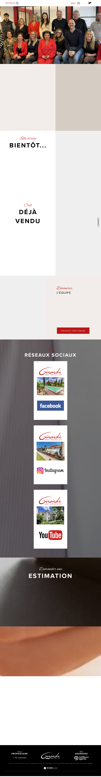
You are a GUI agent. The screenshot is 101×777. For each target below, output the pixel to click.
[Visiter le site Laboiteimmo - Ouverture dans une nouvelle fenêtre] (50, 771)
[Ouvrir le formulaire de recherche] (12, 3)
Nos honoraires (47, 764)
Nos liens (75, 764)
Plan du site (55, 764)
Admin (71, 764)
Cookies (90, 764)
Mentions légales (64, 764)
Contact (98, 222)
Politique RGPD (83, 764)
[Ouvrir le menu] (75, 3)
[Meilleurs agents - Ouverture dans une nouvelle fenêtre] (81, 759)
